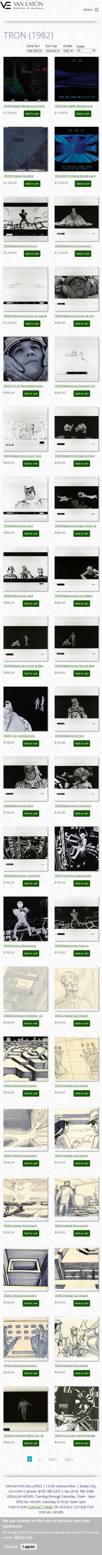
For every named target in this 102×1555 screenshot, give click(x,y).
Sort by (51, 46)
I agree (29, 1547)
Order (68, 46)
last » (69, 1459)
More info (23, 1537)
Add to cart (32, 113)
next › (53, 1459)
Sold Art (33, 46)
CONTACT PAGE (40, 1507)
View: (81, 46)
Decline (11, 1546)
